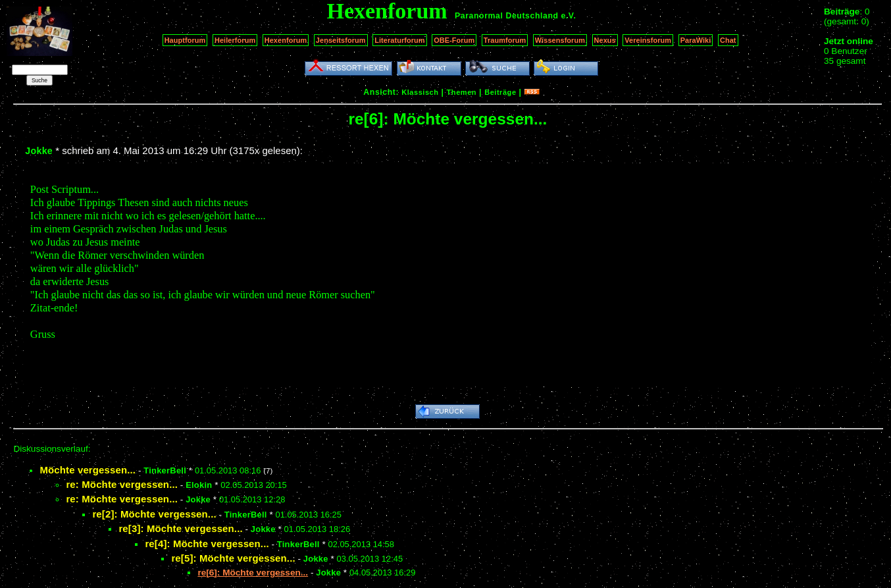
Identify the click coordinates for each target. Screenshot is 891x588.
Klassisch (419, 92)
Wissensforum (560, 40)
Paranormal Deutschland (507, 15)
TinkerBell (164, 470)
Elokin (199, 485)
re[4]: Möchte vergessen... (206, 543)
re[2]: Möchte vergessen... (154, 514)
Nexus (605, 40)
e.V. (568, 15)
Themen (461, 92)
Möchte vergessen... (87, 469)
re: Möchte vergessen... (122, 484)
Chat (728, 40)
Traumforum (505, 40)
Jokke (39, 151)
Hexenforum (286, 40)
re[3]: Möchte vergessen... (180, 528)
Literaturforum (399, 40)
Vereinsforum (647, 40)
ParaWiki (695, 40)
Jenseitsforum (341, 40)
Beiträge (500, 92)
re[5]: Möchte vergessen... (233, 558)
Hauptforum (185, 40)
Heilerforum (235, 40)
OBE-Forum (454, 40)
